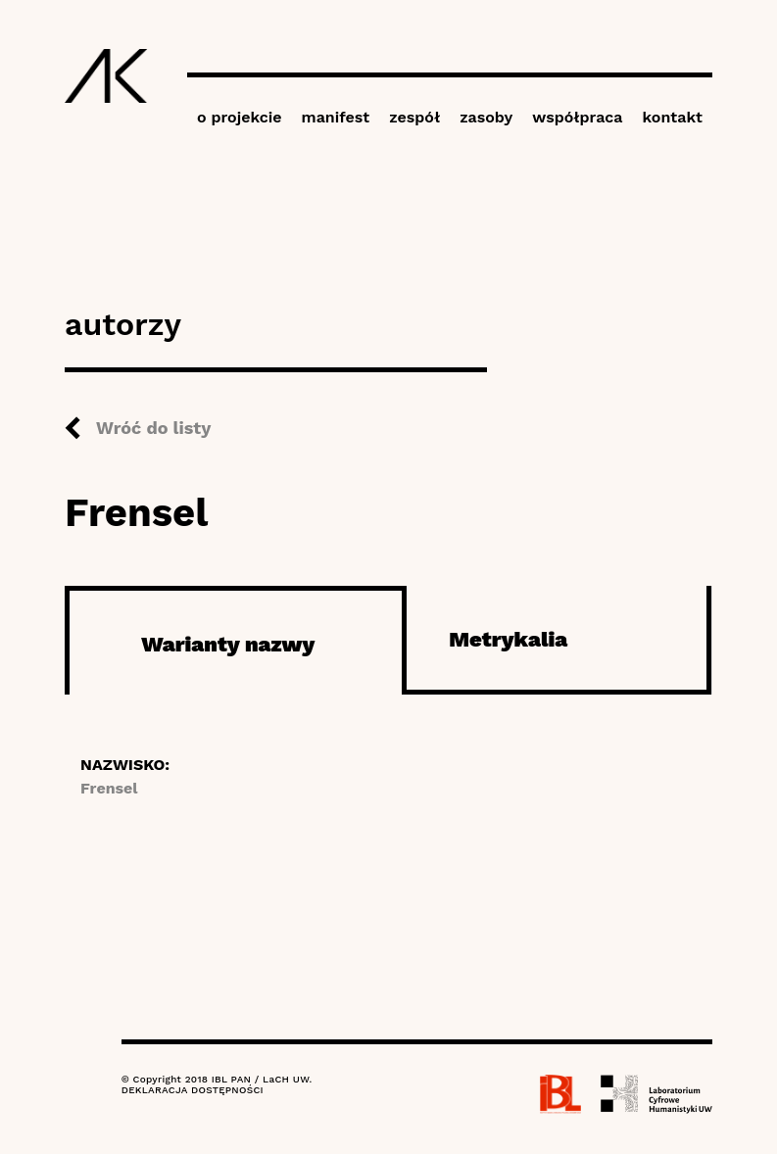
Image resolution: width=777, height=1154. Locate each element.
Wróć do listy (153, 427)
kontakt (673, 117)
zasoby (486, 117)
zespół (414, 117)
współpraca (577, 117)
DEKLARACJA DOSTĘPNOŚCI (192, 1089)
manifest (336, 117)
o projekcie (239, 117)
